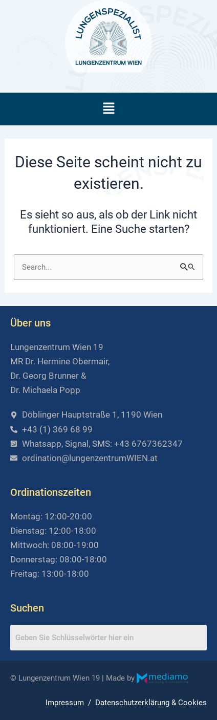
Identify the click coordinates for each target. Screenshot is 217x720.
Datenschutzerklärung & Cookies (151, 702)
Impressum (65, 702)
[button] (108, 109)
